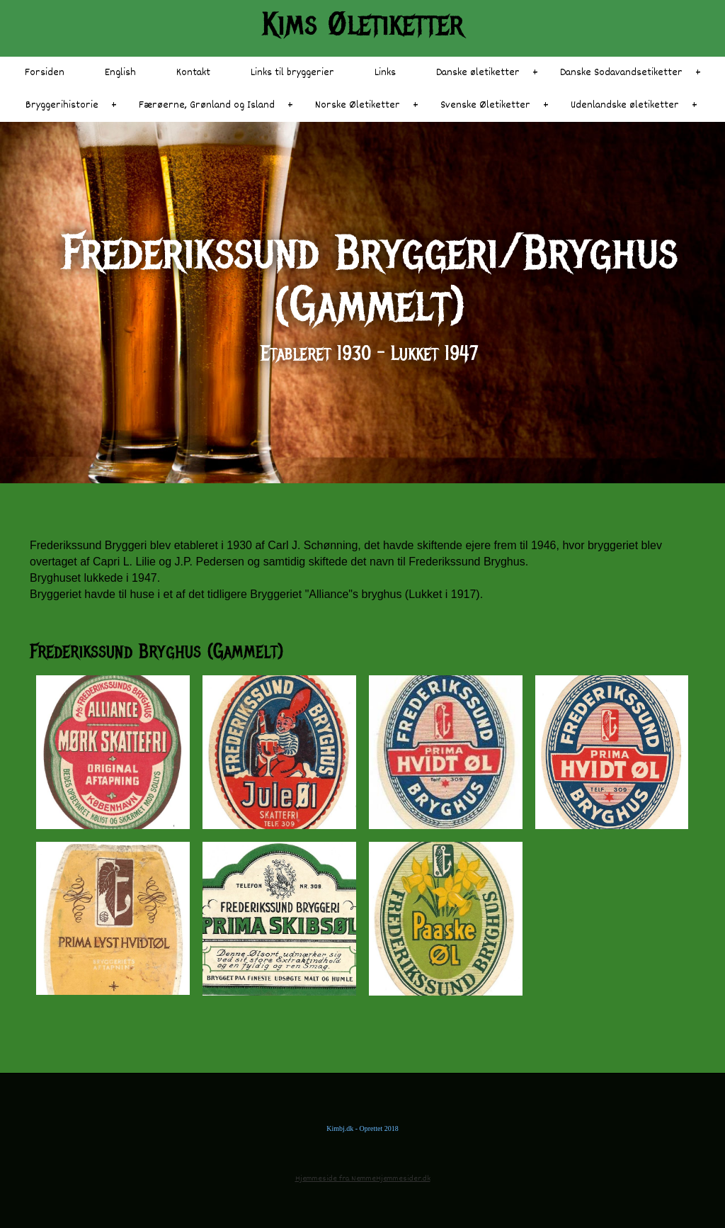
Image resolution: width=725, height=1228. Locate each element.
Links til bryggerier (292, 72)
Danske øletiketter (478, 72)
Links (385, 72)
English (120, 72)
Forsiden (44, 72)
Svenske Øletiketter (485, 105)
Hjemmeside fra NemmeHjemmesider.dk (362, 1179)
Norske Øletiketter (357, 105)
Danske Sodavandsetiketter (621, 72)
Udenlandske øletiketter (625, 105)
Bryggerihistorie (61, 105)
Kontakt (193, 72)
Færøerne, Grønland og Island (207, 105)
